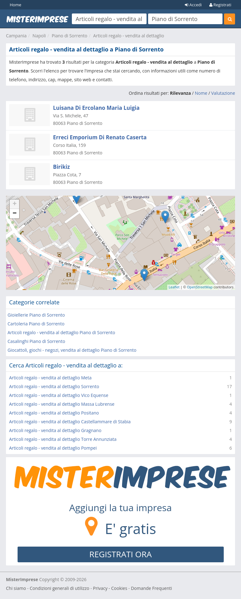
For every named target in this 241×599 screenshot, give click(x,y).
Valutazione (223, 93)
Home (15, 5)
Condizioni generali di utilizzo (59, 588)
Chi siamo (16, 588)
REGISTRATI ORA (120, 554)
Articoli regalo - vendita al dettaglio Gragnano (55, 430)
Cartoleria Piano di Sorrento (36, 324)
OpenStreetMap (200, 287)
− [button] (15, 213)
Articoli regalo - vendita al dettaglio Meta (50, 378)
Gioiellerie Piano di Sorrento (36, 315)
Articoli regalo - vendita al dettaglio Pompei (53, 448)
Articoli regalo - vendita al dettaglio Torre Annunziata (62, 439)
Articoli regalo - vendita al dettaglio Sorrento (54, 386)
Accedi (193, 5)
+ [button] (15, 204)
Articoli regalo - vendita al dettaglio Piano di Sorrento (61, 332)
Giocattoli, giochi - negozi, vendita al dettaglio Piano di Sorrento (72, 350)
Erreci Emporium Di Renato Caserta (100, 137)
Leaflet (174, 287)
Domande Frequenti (151, 588)
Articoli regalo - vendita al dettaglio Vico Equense (58, 395)
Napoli (39, 36)
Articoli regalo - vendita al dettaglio (128, 36)
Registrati (220, 5)
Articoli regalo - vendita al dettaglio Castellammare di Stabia (70, 422)
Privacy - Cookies (110, 588)
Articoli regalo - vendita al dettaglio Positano (54, 413)
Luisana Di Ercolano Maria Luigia (96, 107)
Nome (201, 93)
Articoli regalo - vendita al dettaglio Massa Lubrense (62, 404)
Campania (16, 36)
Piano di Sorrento (70, 36)
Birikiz (61, 166)
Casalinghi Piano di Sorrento (36, 341)
